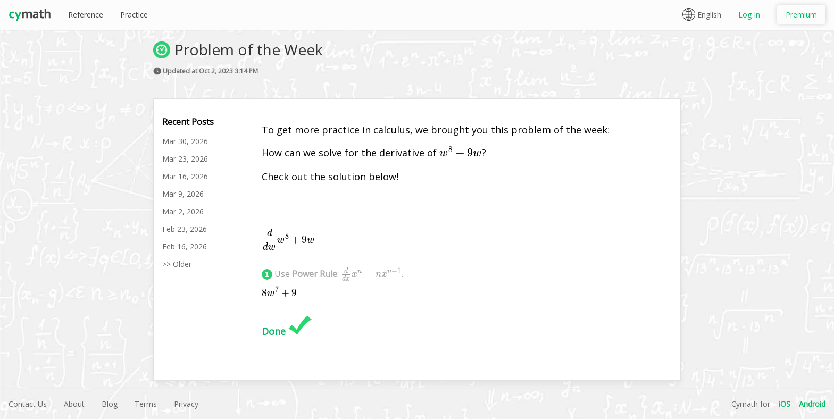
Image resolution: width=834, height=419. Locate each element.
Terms (146, 404)
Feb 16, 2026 (184, 246)
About (74, 404)
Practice (134, 15)
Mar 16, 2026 (185, 176)
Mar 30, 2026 (185, 141)
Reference (85, 15)
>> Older (176, 264)
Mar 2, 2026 (183, 211)
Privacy (186, 404)
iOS (784, 404)
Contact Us (28, 404)
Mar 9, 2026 (183, 194)
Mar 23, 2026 (185, 159)
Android (812, 404)
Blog (110, 404)
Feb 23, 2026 (184, 229)
